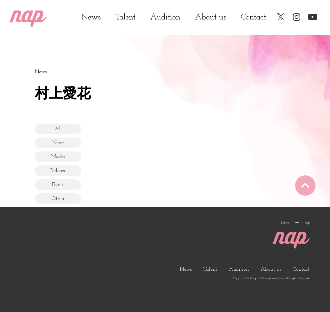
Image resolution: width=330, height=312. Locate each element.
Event (58, 185)
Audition (165, 17)
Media (58, 157)
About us (210, 17)
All (58, 129)
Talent (125, 17)
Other (58, 199)
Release (58, 171)
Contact (253, 17)
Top (307, 222)
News (91, 17)
